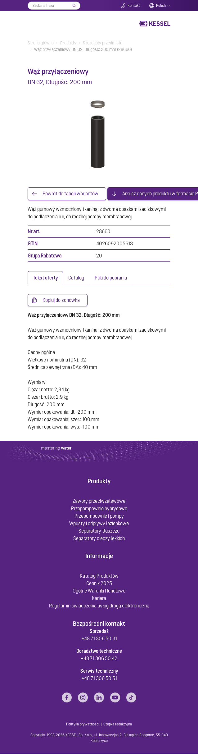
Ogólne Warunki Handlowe (99, 591)
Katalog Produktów (99, 576)
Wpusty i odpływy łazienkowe (99, 523)
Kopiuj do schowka (61, 300)
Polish (161, 5)
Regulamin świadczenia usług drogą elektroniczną (99, 606)
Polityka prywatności (82, 724)
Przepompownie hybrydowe (99, 508)
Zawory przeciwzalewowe (99, 501)
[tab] (45, 277)
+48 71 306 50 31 (99, 639)
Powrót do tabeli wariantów (70, 194)
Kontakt (134, 5)
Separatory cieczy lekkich (99, 538)
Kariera (99, 598)
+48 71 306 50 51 (99, 678)
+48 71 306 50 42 (99, 658)
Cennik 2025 (99, 583)
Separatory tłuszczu (99, 531)
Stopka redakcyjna (117, 724)
